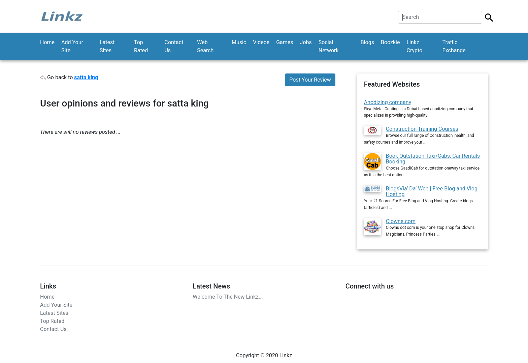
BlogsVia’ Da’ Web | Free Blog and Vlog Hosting (431, 191)
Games (284, 42)
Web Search (205, 46)
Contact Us (173, 46)
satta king (86, 77)
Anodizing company (387, 102)
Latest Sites (107, 46)
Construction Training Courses (422, 129)
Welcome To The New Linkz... (228, 297)
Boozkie (390, 42)
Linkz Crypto (414, 46)
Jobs (306, 42)
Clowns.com (401, 221)
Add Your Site (72, 46)
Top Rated (141, 46)
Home (47, 42)
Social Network (329, 46)
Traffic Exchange (454, 46)
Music (239, 42)
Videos (261, 42)
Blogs (367, 42)
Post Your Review (310, 80)
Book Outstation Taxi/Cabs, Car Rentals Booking (433, 159)
